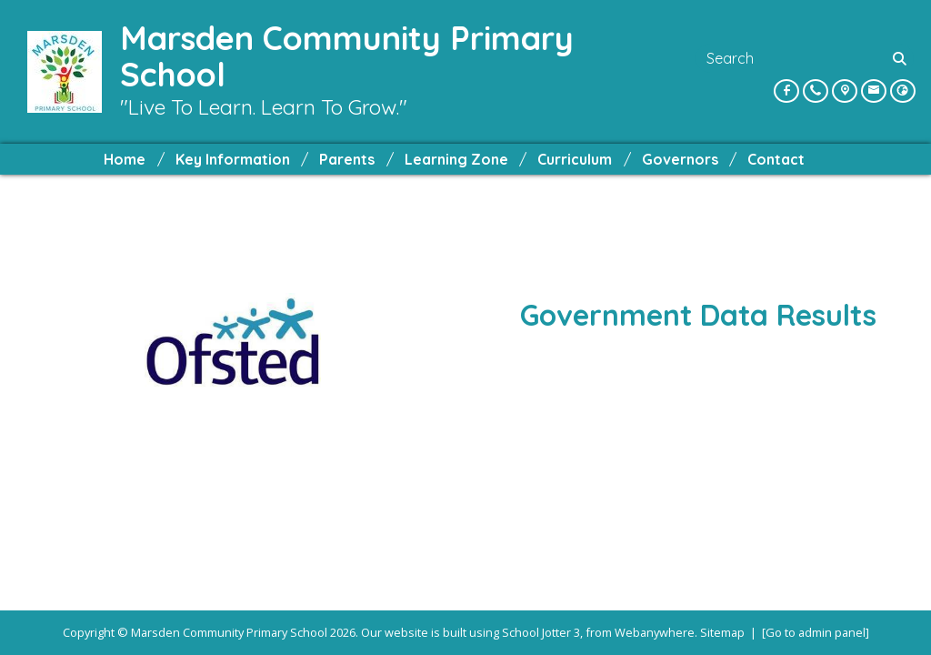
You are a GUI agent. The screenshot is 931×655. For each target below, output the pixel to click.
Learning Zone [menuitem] (456, 159)
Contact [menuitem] (776, 159)
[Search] (901, 58)
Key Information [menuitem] (232, 159)
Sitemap (722, 632)
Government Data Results (698, 315)
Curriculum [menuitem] (574, 159)
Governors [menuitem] (680, 159)
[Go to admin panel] (815, 632)
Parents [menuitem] (347, 159)
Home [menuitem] (124, 159)
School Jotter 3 (541, 632)
